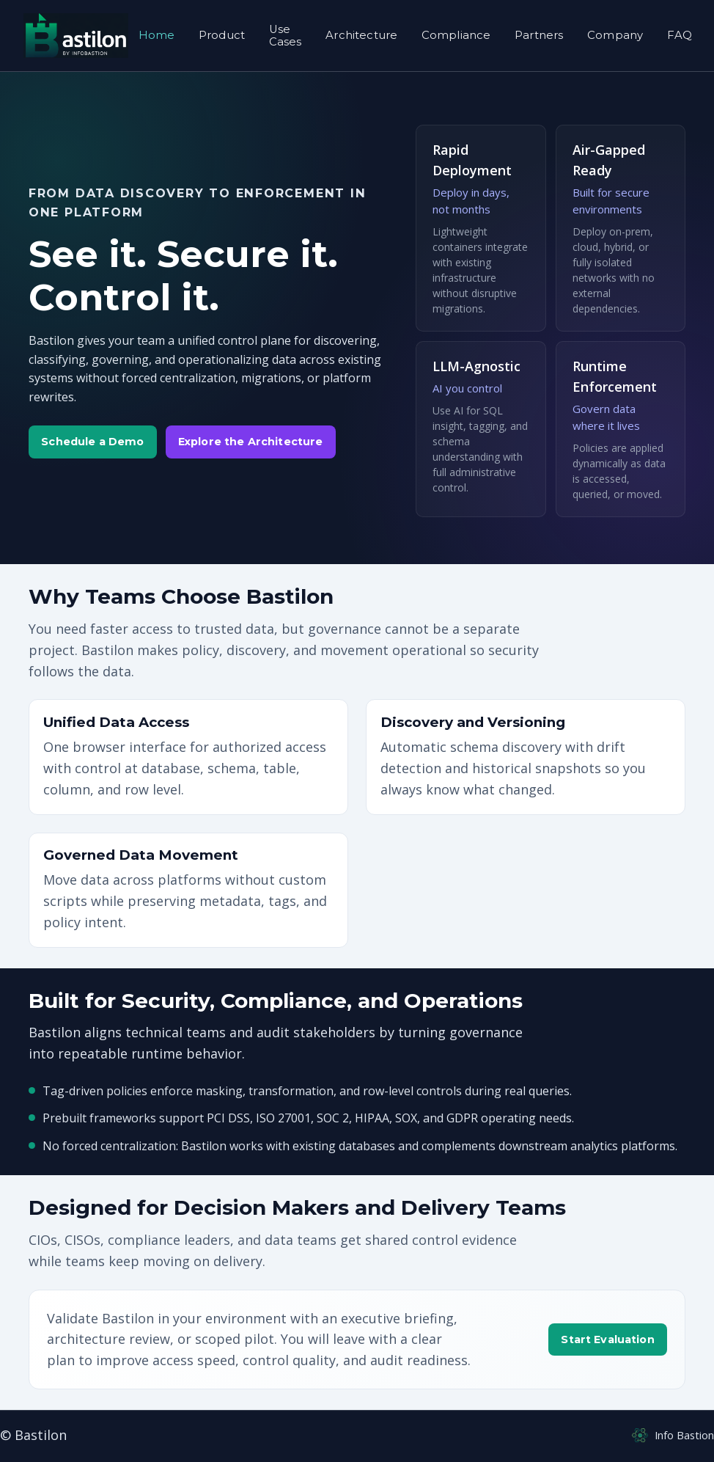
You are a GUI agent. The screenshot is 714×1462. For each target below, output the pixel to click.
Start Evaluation (607, 1339)
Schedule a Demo (92, 441)
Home (157, 35)
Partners (539, 35)
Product (222, 35)
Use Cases (285, 35)
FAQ (679, 35)
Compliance (456, 35)
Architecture (361, 35)
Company (615, 35)
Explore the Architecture (250, 441)
